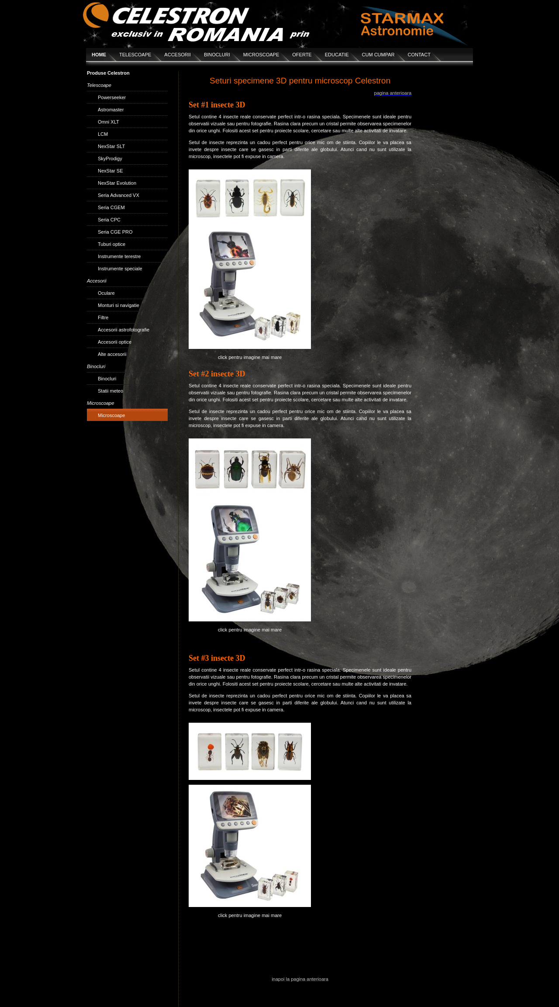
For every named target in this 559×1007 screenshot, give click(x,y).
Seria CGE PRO (115, 232)
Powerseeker (112, 97)
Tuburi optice (111, 244)
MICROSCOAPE (261, 54)
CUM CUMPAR (378, 54)
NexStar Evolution (117, 183)
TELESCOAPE (135, 54)
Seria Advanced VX (118, 195)
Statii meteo (110, 390)
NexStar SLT (111, 146)
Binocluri (107, 378)
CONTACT (419, 54)
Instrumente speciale (120, 268)
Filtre (103, 317)
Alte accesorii (112, 354)
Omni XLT (108, 121)
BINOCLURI (217, 54)
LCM (103, 134)
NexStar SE (110, 170)
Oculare (106, 293)
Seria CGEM (111, 207)
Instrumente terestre (119, 256)
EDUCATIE (337, 54)
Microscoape (111, 415)
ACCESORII (177, 54)
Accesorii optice (114, 342)
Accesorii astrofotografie (123, 329)
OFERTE (301, 54)
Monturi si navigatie (118, 305)
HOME (99, 54)
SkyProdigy (110, 158)
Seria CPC (109, 219)
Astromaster (111, 109)
